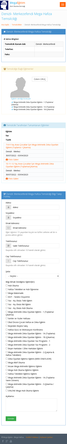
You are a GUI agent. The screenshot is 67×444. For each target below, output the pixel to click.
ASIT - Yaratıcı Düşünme (18, 297)
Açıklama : (10, 396)
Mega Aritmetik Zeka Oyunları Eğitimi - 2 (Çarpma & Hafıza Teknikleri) (30, 353)
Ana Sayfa (5, 25)
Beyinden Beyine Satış (17, 326)
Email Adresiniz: (13, 223)
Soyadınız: (10, 213)
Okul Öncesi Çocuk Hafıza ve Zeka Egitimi (25, 322)
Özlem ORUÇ (40, 79)
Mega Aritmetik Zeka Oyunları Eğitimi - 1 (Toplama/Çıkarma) (30, 313)
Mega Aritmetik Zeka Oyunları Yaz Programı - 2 (28, 344)
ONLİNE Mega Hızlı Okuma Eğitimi (22, 390)
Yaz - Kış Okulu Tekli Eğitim (19, 300)
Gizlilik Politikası (32, 437)
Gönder (11, 418)
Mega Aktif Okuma (15, 362)
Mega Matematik (14, 293)
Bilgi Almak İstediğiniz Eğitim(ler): (20, 282)
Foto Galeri (12, 159)
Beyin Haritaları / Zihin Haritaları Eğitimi (24, 348)
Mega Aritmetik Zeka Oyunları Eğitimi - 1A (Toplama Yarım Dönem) (30, 379)
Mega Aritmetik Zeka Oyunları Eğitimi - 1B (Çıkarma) (30, 337)
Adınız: (8, 202)
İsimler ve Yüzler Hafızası (18, 318)
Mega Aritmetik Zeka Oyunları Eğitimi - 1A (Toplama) (30, 333)
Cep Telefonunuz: (13, 256)
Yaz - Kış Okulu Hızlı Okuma (19, 308)
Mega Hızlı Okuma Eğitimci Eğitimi (22, 370)
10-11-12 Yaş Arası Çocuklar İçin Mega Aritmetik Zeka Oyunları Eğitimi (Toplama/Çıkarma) (30, 165)
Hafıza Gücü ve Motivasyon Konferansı (24, 329)
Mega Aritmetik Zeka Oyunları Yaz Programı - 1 (28, 341)
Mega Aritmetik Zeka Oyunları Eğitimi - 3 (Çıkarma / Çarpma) (30, 385)
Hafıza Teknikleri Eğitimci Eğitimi (21, 373)
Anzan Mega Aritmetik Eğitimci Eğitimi (24, 366)
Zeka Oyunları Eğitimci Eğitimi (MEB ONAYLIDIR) (28, 358)
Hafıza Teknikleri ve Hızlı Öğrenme (22, 289)
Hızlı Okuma (12, 285)
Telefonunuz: (11, 241)
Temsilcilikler (17, 25)
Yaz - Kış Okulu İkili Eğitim (18, 304)
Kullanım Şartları (46, 437)
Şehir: (8, 271)
